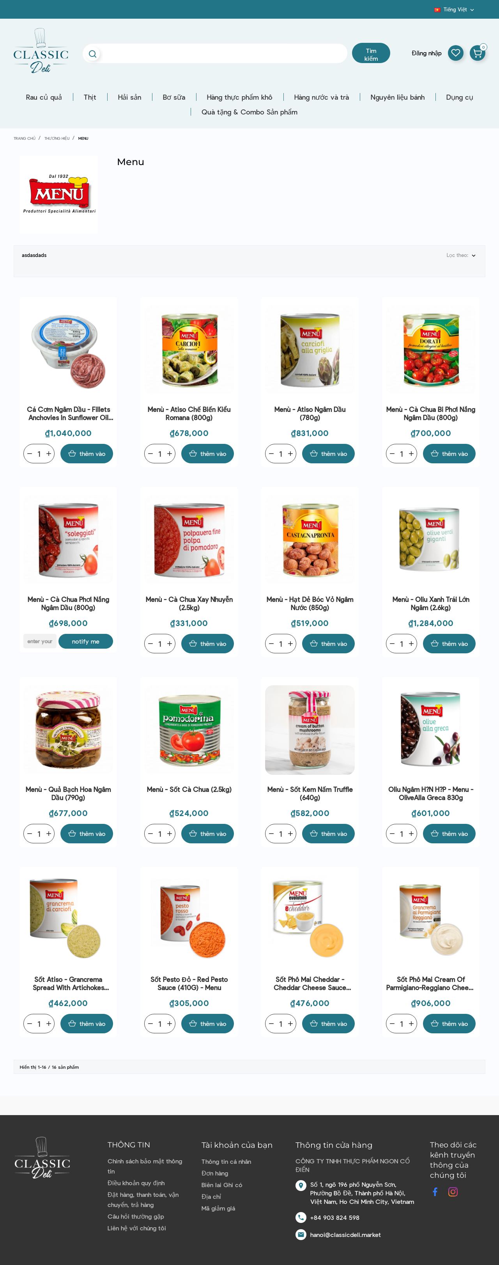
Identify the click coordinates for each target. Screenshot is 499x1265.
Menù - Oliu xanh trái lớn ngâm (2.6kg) (431, 603)
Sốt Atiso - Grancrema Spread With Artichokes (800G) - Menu (68, 983)
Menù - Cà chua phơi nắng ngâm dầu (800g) (68, 603)
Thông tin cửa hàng (334, 1145)
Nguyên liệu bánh (398, 97)
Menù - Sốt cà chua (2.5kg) (189, 789)
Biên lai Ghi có (222, 1184)
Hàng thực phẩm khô (240, 97)
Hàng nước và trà (321, 97)
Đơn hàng (215, 1173)
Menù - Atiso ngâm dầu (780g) (309, 413)
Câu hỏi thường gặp (136, 1216)
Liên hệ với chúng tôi (137, 1228)
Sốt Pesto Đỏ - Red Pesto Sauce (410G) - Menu (188, 983)
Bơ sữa (174, 97)
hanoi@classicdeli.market (345, 1234)
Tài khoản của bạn (237, 1145)
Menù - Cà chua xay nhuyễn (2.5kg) (189, 603)
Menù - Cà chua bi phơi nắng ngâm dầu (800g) (430, 413)
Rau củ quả (44, 97)
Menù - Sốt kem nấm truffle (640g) (310, 793)
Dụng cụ (459, 97)
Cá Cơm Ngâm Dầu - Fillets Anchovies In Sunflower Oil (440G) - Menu (68, 413)
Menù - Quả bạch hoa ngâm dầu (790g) (68, 793)
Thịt (90, 97)
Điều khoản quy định (136, 1182)
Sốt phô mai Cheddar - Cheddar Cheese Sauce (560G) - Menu (310, 983)
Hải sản (129, 97)
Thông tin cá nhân (226, 1161)
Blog (429, 12)
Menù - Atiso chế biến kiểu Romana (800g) (189, 413)
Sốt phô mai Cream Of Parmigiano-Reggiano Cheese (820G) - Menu (431, 983)
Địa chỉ (211, 1196)
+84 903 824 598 (334, 1217)
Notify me (85, 641)
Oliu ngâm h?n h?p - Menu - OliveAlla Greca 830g (430, 793)
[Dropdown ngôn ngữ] (455, 9)
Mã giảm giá (218, 1208)
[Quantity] (39, 453)
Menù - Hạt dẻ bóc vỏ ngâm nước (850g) (310, 603)
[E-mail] (40, 641)
